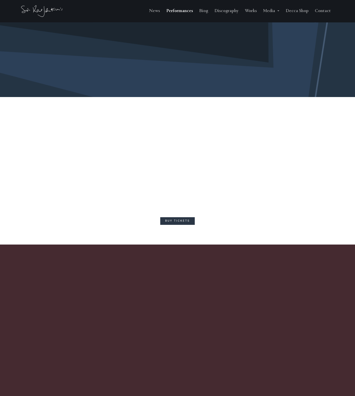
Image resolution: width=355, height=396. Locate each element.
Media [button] (269, 11)
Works (251, 11)
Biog (203, 11)
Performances (179, 11)
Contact (323, 11)
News (154, 11)
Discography (226, 11)
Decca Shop (297, 11)
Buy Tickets (177, 220)
